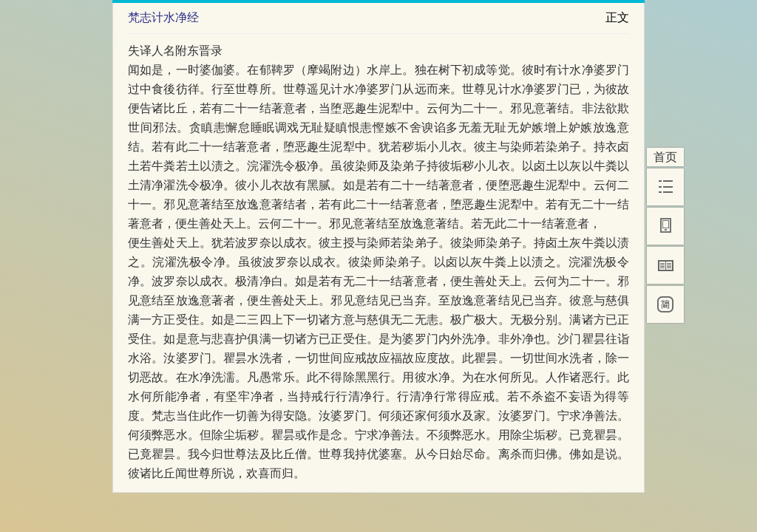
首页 (665, 157)
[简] (665, 304)
